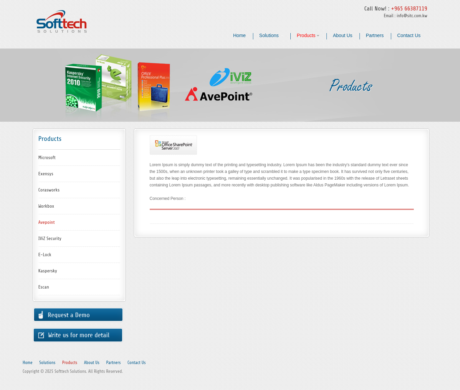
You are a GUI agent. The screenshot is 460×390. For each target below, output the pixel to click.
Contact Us (409, 35)
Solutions (271, 35)
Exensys (45, 173)
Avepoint (46, 222)
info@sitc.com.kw (412, 15)
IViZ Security (50, 238)
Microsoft (47, 157)
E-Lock (45, 254)
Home (239, 35)
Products (308, 35)
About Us (342, 35)
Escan (43, 287)
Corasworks (49, 189)
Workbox (46, 206)
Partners (375, 35)
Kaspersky (47, 270)
